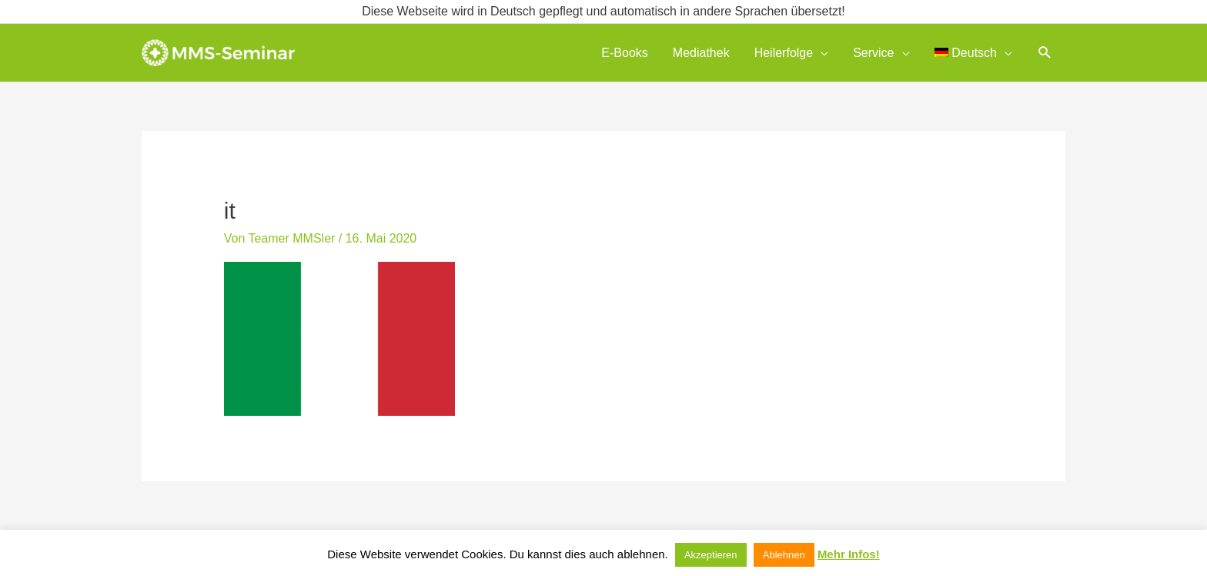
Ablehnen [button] (784, 555)
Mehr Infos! (848, 554)
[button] (1045, 53)
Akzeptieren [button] (710, 555)
